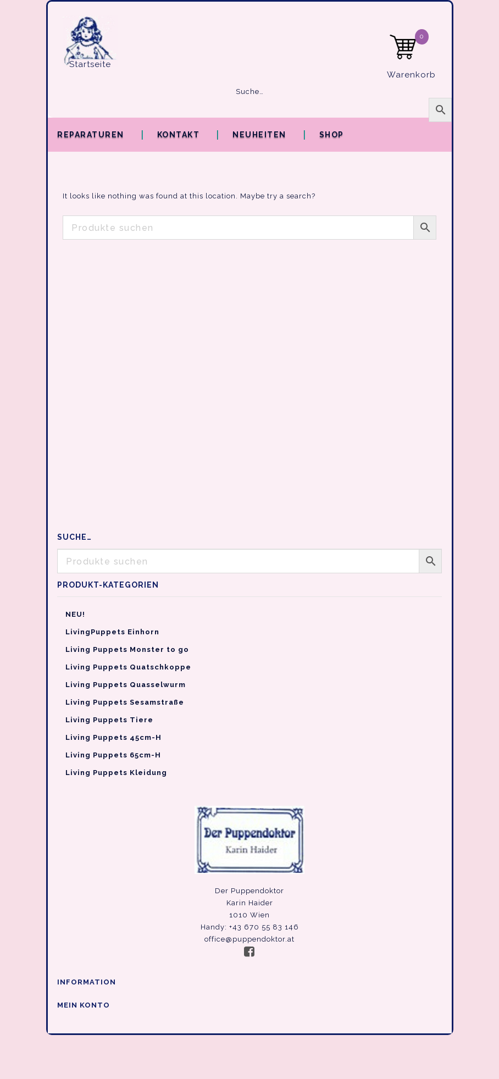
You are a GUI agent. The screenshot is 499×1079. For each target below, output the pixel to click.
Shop (331, 134)
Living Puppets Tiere (109, 720)
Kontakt (178, 134)
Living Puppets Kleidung (116, 772)
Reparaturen (90, 134)
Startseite (90, 64)
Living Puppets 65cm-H (113, 755)
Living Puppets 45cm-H (113, 737)
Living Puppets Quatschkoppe (128, 667)
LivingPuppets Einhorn (112, 632)
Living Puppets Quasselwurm (125, 684)
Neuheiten (259, 134)
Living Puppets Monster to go (127, 649)
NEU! (75, 614)
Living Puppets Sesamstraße (124, 702)
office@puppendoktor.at (249, 939)
